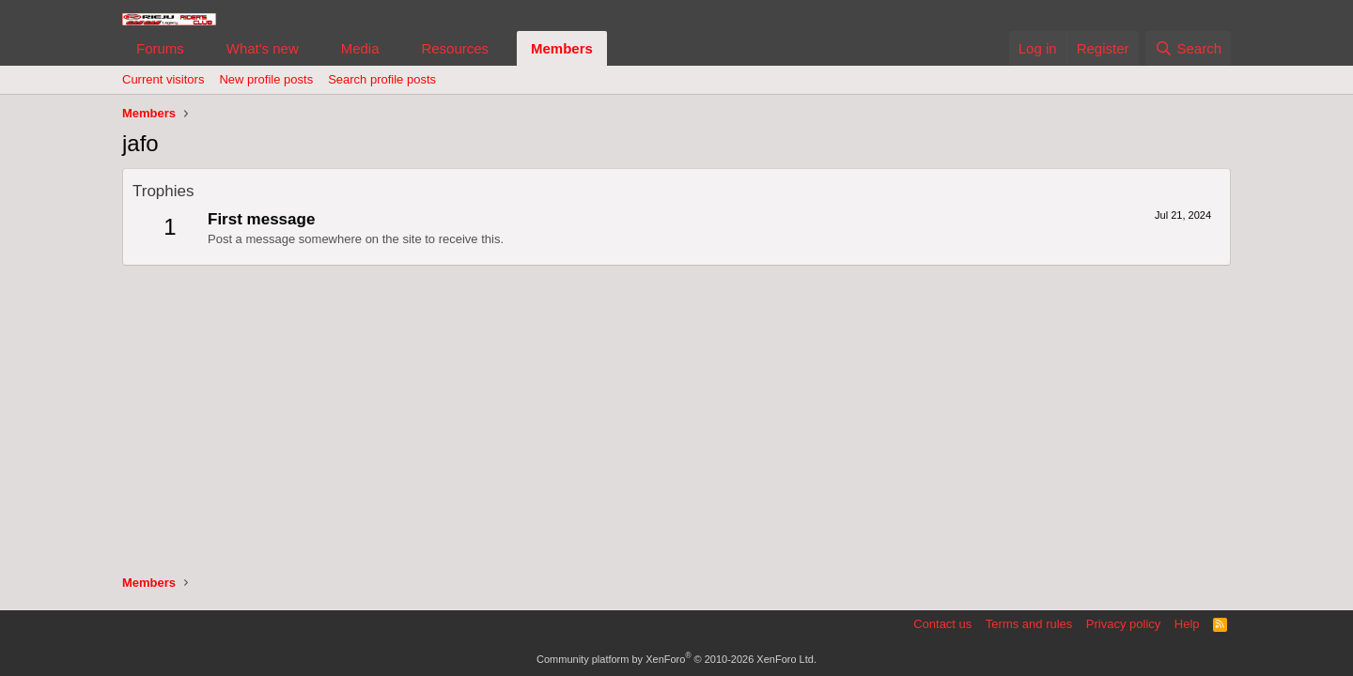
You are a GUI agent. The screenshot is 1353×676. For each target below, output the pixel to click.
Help (1187, 624)
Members (562, 48)
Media (360, 48)
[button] (199, 48)
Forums (160, 48)
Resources (455, 48)
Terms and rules (1029, 624)
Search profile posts (382, 79)
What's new (262, 48)
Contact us (942, 624)
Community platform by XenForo (676, 659)
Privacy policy (1123, 624)
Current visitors (163, 79)
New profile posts (266, 79)
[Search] (1188, 48)
